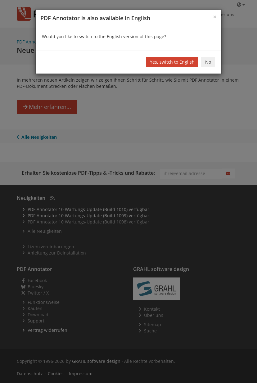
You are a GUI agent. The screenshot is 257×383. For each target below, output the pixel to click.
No (208, 62)
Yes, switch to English (172, 62)
